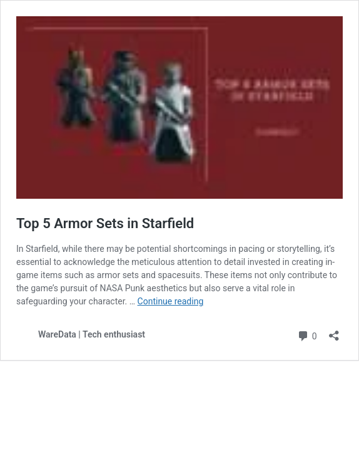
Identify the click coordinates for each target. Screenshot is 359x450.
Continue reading (171, 301)
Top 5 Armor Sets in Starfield (105, 223)
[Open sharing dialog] (334, 331)
